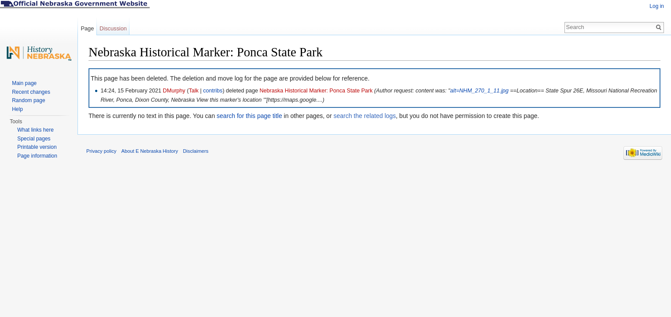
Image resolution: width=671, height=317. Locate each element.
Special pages (33, 139)
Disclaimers (195, 151)
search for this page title (249, 115)
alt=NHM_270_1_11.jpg (479, 91)
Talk (194, 91)
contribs (212, 91)
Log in (656, 6)
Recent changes (31, 92)
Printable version (36, 147)
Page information (37, 156)
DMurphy (174, 91)
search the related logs (364, 115)
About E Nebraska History (150, 151)
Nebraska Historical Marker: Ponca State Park (315, 91)
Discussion (113, 28)
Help (17, 109)
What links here (35, 130)
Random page (28, 100)
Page (87, 28)
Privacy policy (101, 151)
